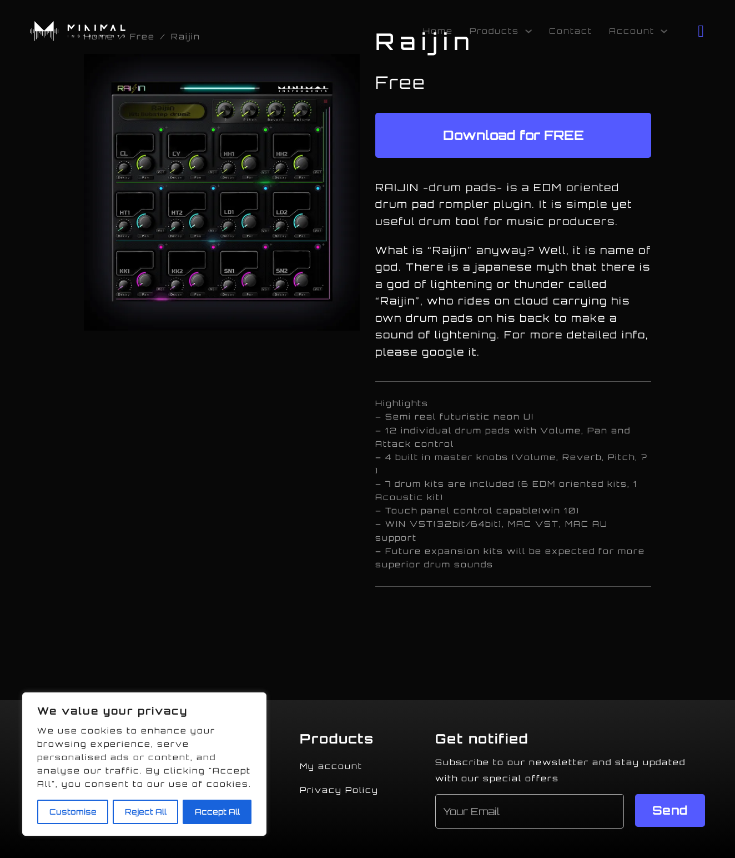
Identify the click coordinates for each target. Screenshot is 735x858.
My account (331, 766)
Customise (73, 811)
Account (632, 31)
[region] (144, 764)
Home (438, 31)
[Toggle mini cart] (701, 31)
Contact (570, 31)
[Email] (530, 811)
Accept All (217, 811)
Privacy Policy (339, 790)
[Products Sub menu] (528, 31)
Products (494, 31)
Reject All (146, 811)
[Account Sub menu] (664, 31)
